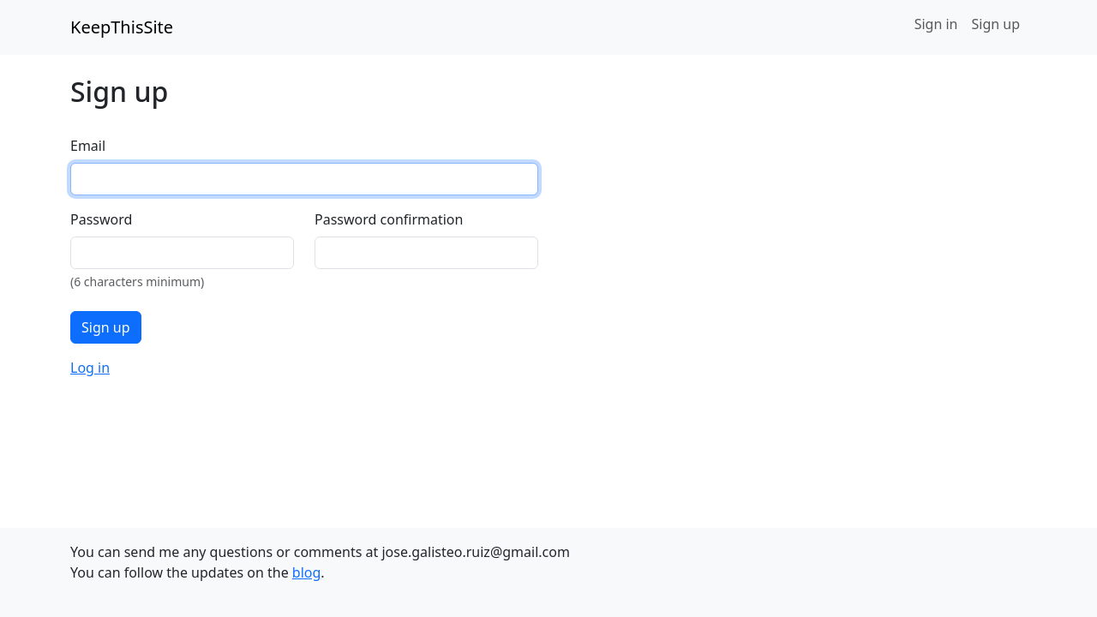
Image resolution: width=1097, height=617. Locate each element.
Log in (90, 367)
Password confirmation (389, 219)
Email (87, 145)
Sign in (936, 24)
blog (306, 572)
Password (101, 219)
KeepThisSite (121, 27)
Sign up (995, 24)
